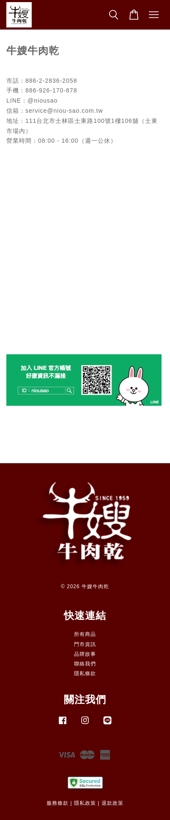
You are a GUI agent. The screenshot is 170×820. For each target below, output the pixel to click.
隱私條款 (85, 673)
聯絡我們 (85, 664)
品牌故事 (85, 654)
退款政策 (112, 803)
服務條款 (58, 803)
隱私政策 (85, 803)
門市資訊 (85, 644)
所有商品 (85, 634)
